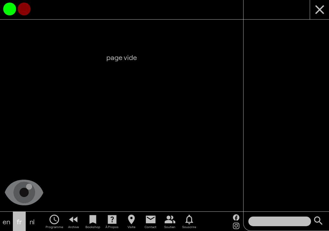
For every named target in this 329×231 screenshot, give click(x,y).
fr (19, 221)
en (6, 221)
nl (32, 221)
